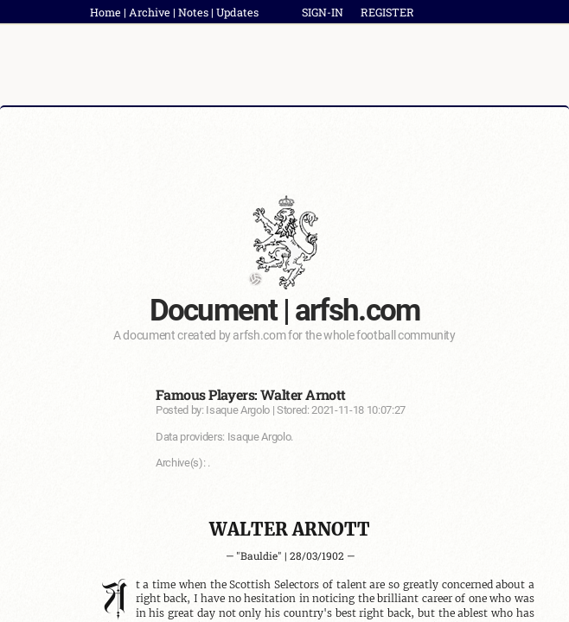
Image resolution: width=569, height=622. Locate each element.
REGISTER (387, 12)
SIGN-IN (322, 12)
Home (105, 12)
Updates (237, 12)
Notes (193, 12)
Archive (149, 12)
